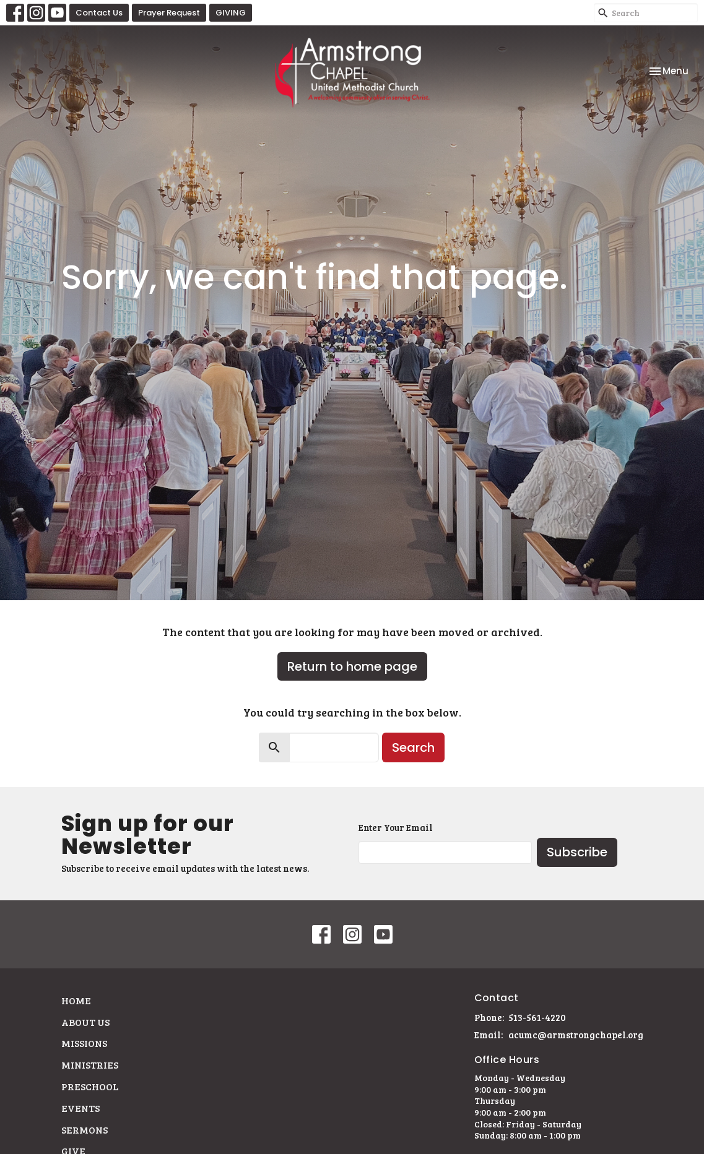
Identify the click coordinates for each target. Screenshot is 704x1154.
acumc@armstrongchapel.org (575, 1034)
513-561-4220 (537, 1017)
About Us (85, 1021)
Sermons (84, 1129)
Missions (84, 1042)
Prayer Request (169, 13)
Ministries (89, 1064)
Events (80, 1107)
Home (76, 1000)
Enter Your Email (396, 827)
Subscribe (577, 852)
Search (413, 747)
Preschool (89, 1086)
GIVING (230, 13)
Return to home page (352, 666)
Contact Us (99, 13)
